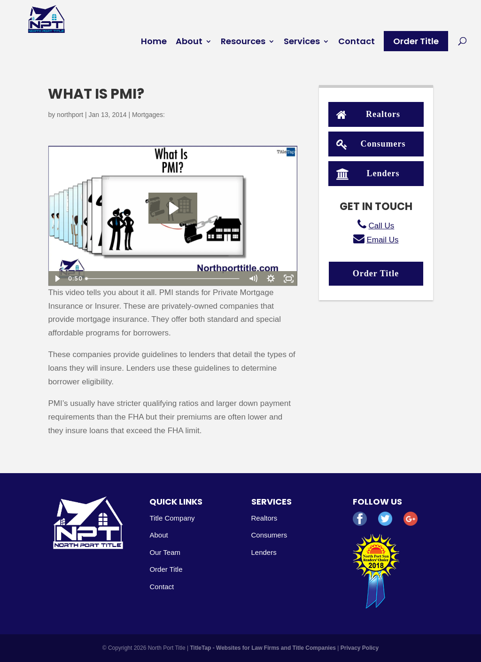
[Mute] (253, 278)
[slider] (163, 278)
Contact (356, 42)
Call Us (382, 225)
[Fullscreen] (289, 278)
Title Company (171, 518)
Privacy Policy (360, 648)
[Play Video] (57, 278)
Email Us (382, 239)
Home (154, 42)
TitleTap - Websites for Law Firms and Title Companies (263, 648)
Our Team (164, 552)
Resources (243, 42)
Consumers (371, 143)
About (189, 42)
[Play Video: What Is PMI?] (172, 208)
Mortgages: (148, 114)
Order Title (416, 41)
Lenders (368, 172)
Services (302, 42)
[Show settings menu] (271, 278)
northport (70, 114)
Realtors (368, 113)
